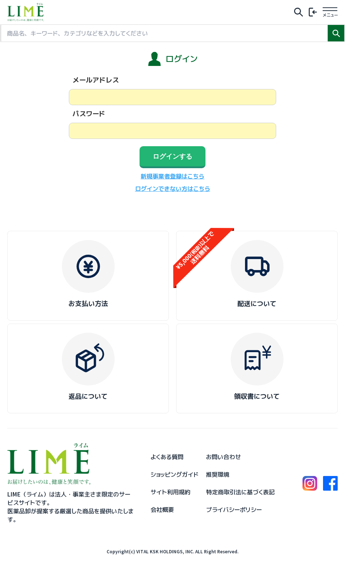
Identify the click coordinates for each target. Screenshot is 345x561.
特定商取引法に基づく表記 (240, 492)
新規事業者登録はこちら (172, 176)
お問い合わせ (223, 457)
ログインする (172, 156)
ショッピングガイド (175, 474)
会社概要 (162, 510)
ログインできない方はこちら (172, 189)
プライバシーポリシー (234, 510)
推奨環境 (217, 474)
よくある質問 (167, 457)
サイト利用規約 (170, 492)
